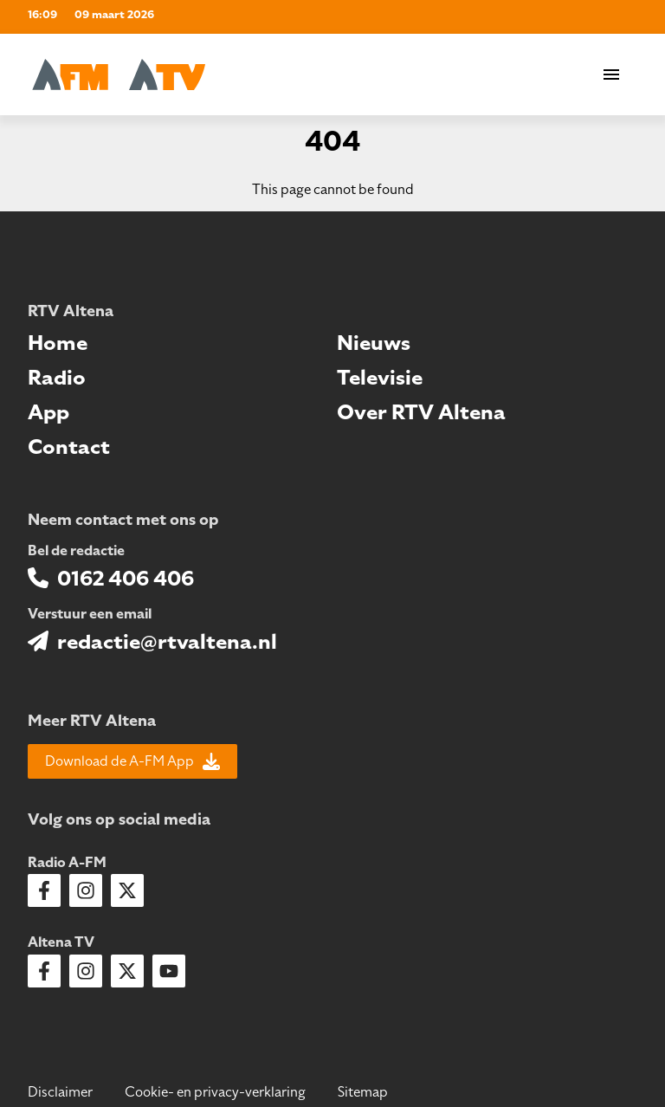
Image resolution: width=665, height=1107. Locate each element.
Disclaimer (60, 1092)
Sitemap (363, 1092)
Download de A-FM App (132, 761)
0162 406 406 (125, 578)
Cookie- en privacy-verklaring (215, 1092)
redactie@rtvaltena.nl (167, 642)
